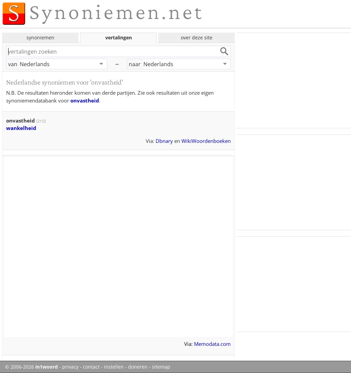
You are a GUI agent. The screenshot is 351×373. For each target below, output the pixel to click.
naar (135, 64)
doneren (137, 367)
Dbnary (164, 140)
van (12, 64)
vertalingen (118, 37)
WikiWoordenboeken (206, 140)
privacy (70, 367)
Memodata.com (212, 343)
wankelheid (21, 128)
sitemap (161, 367)
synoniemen (40, 37)
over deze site (196, 37)
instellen (114, 367)
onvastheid (84, 100)
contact (91, 367)
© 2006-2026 (31, 367)
